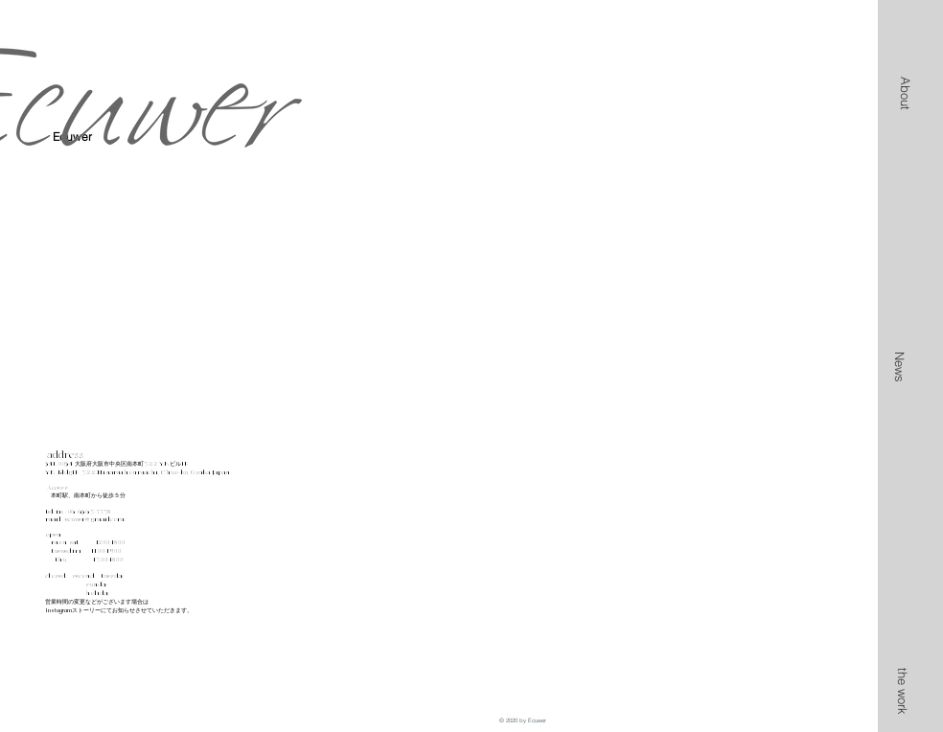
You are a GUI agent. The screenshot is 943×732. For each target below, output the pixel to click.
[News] (899, 366)
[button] (906, 93)
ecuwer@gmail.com (95, 519)
